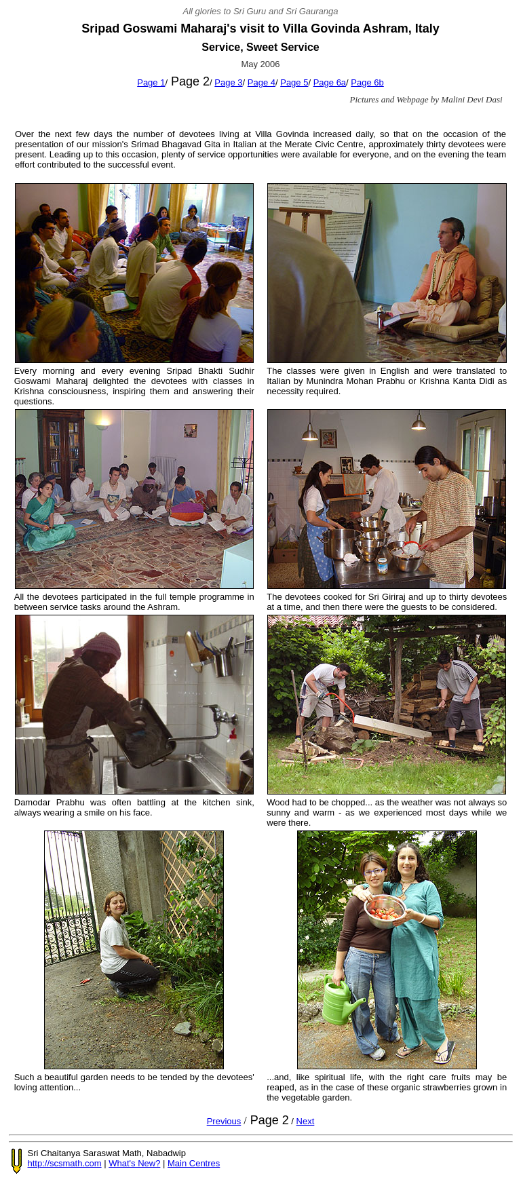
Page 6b (367, 82)
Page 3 (228, 82)
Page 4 (261, 82)
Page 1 (151, 82)
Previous (224, 1121)
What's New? (134, 1163)
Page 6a (329, 82)
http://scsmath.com (65, 1163)
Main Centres (194, 1163)
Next (305, 1121)
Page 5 (294, 82)
